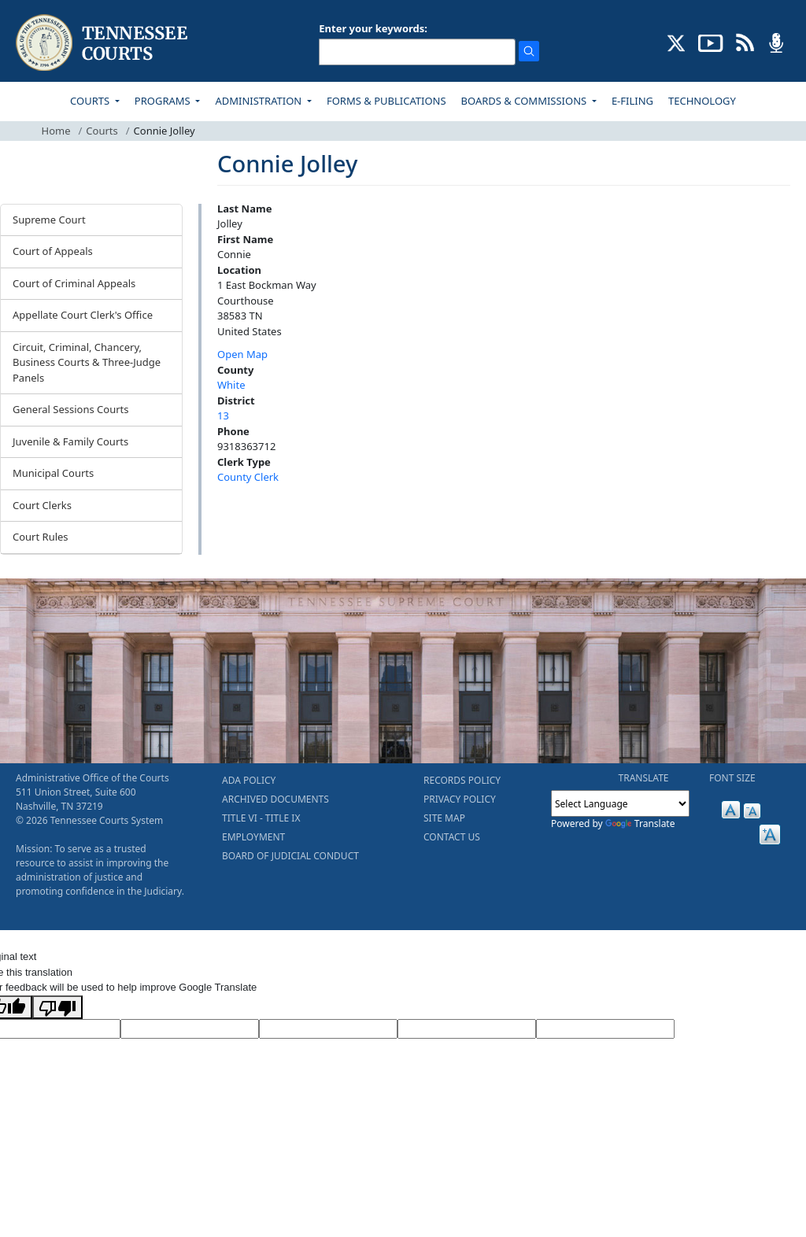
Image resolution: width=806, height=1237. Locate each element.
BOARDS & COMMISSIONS (525, 101)
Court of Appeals (53, 251)
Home (56, 131)
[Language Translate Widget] (620, 803)
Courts (101, 131)
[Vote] (605, 1029)
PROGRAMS (164, 101)
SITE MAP (444, 818)
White (231, 385)
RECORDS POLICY (462, 780)
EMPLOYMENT (253, 837)
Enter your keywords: (373, 28)
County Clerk (248, 477)
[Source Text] (328, 1029)
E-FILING (632, 101)
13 (223, 415)
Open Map (242, 354)
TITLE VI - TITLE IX (261, 818)
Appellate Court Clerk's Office (83, 315)
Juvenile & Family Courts (70, 441)
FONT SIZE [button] (732, 778)
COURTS (91, 101)
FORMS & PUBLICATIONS (386, 101)
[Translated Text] (466, 1029)
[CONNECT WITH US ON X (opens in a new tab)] (676, 42)
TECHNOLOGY (702, 101)
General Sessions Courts (71, 409)
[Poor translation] (57, 1007)
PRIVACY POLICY (459, 799)
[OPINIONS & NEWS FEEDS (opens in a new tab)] (745, 42)
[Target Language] (189, 1029)
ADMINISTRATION (259, 101)
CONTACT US (451, 837)
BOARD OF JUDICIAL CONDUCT (290, 855)
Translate (640, 823)
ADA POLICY (248, 780)
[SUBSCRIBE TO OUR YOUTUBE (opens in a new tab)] (710, 42)
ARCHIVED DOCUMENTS (275, 799)
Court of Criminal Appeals (74, 283)
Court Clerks (42, 505)
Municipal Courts (53, 473)
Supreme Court (49, 219)
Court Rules (40, 537)
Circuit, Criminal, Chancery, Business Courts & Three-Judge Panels (87, 362)
